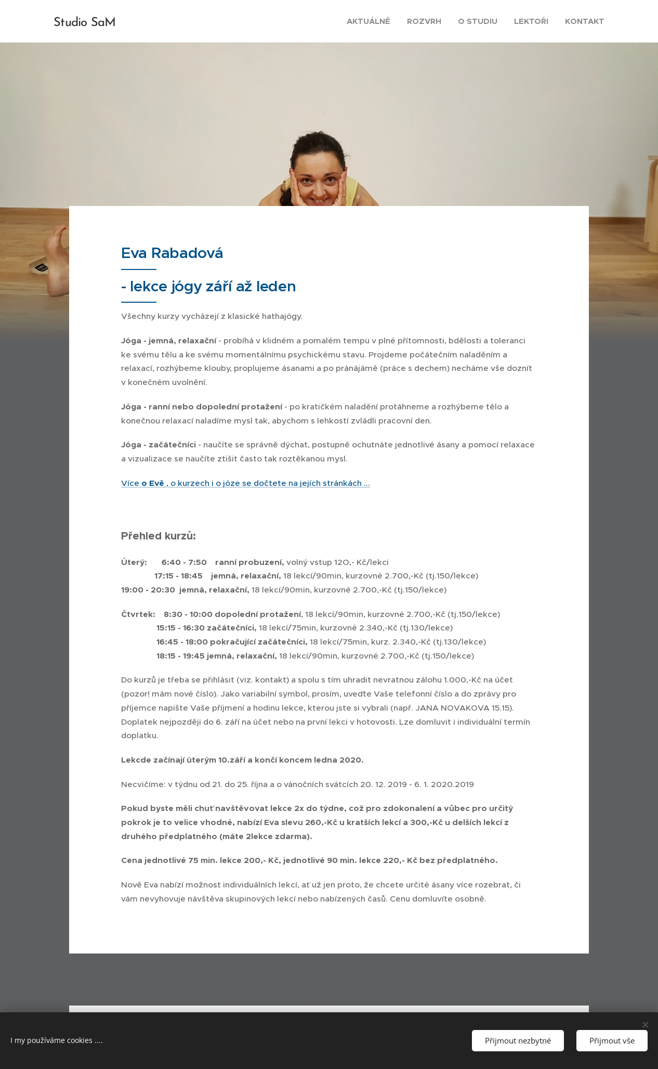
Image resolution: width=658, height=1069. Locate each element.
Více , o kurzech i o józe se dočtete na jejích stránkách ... (245, 483)
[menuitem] (371, 21)
